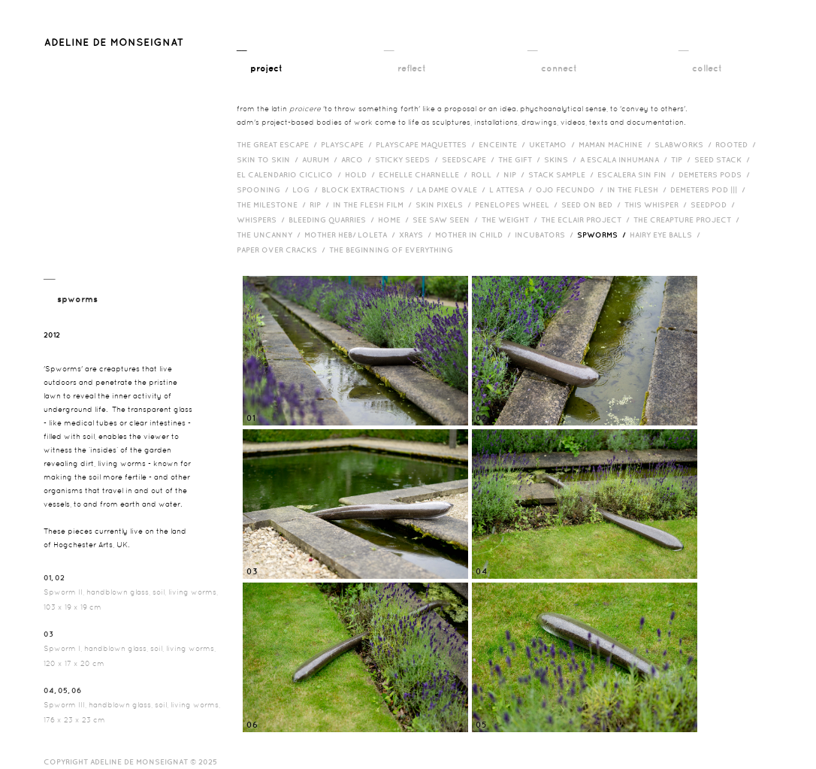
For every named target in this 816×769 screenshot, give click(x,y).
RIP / (321, 204)
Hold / (362, 174)
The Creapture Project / (688, 219)
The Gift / (521, 159)
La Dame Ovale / (453, 189)
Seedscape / (470, 159)
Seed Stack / (724, 159)
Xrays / (417, 234)
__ (260, 58)
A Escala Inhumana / (625, 159)
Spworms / (603, 234)
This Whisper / (657, 204)
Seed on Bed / (592, 204)
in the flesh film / (374, 204)
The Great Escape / (279, 144)
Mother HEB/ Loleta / (351, 234)
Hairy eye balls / (667, 234)
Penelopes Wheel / (518, 204)
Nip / (515, 174)
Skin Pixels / (445, 204)
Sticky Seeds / (408, 159)
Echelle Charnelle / (425, 174)
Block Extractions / (369, 189)
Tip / (682, 159)
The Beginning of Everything (394, 249)
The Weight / (511, 219)
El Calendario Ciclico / (291, 174)
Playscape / (348, 144)
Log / (307, 189)
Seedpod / (715, 204)
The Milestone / (273, 204)
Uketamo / (554, 144)
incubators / (546, 234)
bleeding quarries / (333, 219)
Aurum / (321, 159)
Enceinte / (504, 144)
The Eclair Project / (587, 219)
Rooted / (737, 144)
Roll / (487, 174)
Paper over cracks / (283, 249)
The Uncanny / (270, 234)
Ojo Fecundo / (571, 189)
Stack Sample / (562, 174)
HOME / (395, 219)
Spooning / (264, 189)
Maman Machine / (616, 144)
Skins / (562, 159)
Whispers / (263, 219)
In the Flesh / (638, 189)
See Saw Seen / (447, 219)
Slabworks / (684, 144)
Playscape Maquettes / (427, 144)
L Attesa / (512, 189)
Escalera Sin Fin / (637, 174)
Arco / (358, 159)
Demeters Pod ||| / (709, 189)
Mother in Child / (475, 234)
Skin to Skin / (269, 159)
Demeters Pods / (716, 174)
